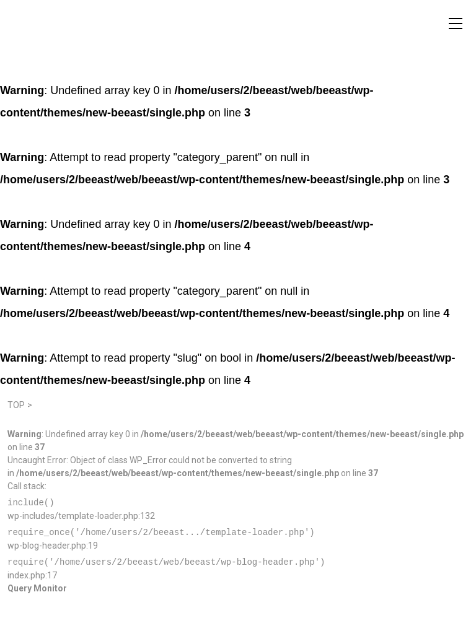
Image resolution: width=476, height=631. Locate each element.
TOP (16, 405)
